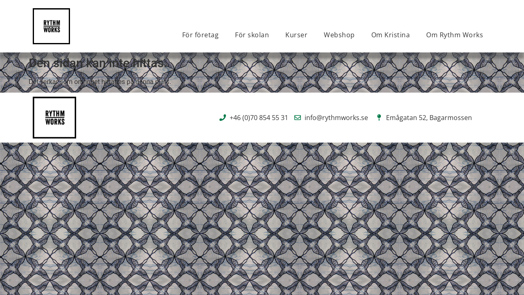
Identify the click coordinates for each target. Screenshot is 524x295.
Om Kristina (390, 34)
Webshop (339, 34)
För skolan (252, 34)
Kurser (296, 34)
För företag (200, 34)
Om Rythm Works (454, 34)
